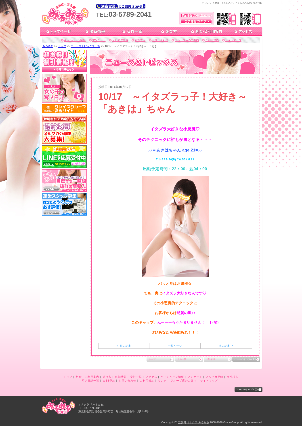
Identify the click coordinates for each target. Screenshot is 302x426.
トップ (62, 46)
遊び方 (107, 376)
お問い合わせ (160, 40)
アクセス (151, 376)
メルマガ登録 (120, 40)
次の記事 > (226, 345)
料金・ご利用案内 (87, 376)
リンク (162, 380)
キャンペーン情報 (75, 40)
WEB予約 (109, 380)
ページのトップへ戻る (246, 359)
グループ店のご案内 (187, 40)
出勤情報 (210, 359)
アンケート (99, 40)
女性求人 (140, 40)
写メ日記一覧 (90, 380)
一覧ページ (175, 345)
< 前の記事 (124, 345)
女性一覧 (181, 359)
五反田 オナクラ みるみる (193, 422)
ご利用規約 (212, 40)
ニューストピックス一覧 (85, 46)
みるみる (47, 46)
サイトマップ (233, 40)
